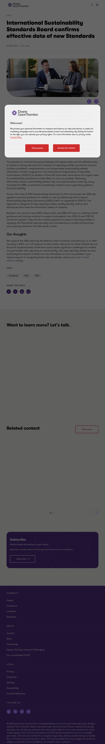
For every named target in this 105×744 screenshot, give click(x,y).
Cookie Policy (16, 137)
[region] (52, 131)
